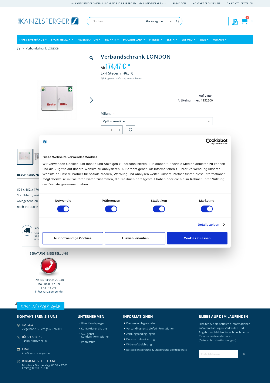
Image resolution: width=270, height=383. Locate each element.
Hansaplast (54, 305)
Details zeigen (208, 224)
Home (18, 48)
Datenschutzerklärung (140, 253)
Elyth (20, 335)
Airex (20, 305)
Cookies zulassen (197, 238)
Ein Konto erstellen (240, 3)
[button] (83, 61)
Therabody (54, 348)
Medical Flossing (57, 321)
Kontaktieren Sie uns (206, 3)
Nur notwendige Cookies (73, 238)
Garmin (21, 353)
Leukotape (54, 316)
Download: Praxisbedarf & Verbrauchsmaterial (97, 333)
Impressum (88, 255)
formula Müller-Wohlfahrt (27, 341)
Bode (20, 316)
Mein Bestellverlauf (93, 311)
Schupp (52, 337)
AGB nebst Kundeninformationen (95, 249)
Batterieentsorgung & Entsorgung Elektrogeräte (156, 263)
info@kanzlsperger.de (226, 122)
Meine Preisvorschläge (95, 321)
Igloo (50, 311)
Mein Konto (88, 305)
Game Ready (25, 348)
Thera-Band (54, 342)
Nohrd (51, 326)
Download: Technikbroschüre (92, 341)
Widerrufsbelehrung (139, 258)
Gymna (21, 359)
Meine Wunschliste (93, 316)
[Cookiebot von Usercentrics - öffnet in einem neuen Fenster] (208, 141)
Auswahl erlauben (135, 238)
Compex (22, 329)
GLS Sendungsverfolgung (97, 326)
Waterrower (55, 353)
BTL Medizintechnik (27, 323)
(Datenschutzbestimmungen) (217, 254)
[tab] (31, 175)
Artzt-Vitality (25, 311)
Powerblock (55, 332)
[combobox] (134, 21)
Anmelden (179, 3)
